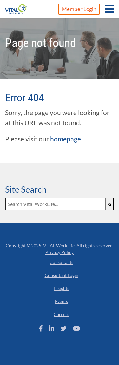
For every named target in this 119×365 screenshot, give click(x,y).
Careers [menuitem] (61, 314)
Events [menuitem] (61, 301)
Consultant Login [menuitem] (61, 275)
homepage (65, 139)
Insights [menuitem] (61, 288)
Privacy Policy (59, 252)
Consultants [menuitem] (61, 262)
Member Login (79, 9)
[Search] (110, 204)
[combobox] (55, 204)
